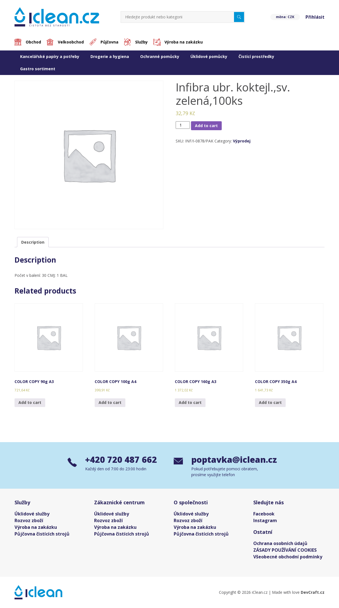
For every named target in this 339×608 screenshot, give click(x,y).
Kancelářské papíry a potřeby (49, 56)
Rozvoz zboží (29, 520)
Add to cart (206, 125)
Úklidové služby (32, 514)
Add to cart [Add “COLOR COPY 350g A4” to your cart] (270, 402)
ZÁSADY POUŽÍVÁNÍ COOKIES (285, 550)
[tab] (33, 242)
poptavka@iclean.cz (231, 459)
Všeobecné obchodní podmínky (287, 557)
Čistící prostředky (256, 56)
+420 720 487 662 (121, 459)
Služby (141, 42)
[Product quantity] (183, 125)
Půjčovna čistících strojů (42, 534)
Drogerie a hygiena (109, 56)
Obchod (33, 42)
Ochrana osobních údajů (280, 543)
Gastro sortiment (37, 68)
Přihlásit (314, 17)
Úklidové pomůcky (208, 56)
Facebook (263, 514)
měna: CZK (285, 16)
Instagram (265, 520)
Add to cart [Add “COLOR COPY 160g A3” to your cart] (190, 402)
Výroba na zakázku (183, 42)
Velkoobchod (71, 42)
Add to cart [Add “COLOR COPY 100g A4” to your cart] (110, 402)
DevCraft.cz (312, 592)
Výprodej (241, 141)
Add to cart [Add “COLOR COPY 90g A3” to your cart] (29, 402)
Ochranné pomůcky (159, 56)
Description (32, 242)
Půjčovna (109, 42)
